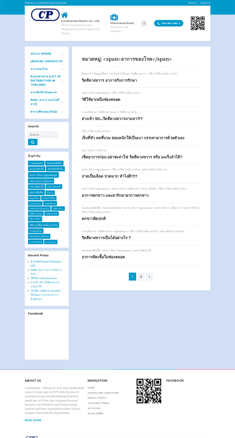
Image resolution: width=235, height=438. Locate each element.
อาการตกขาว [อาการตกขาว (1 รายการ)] (51, 235)
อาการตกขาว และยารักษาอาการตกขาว (115, 195)
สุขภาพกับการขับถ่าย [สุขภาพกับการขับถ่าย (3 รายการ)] (39, 229)
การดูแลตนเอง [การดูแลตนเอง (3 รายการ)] (36, 156)
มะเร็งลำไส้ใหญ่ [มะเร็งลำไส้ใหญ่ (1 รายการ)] (49, 191)
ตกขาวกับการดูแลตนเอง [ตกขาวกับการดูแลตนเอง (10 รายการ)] (43, 167)
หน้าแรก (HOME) (40, 53)
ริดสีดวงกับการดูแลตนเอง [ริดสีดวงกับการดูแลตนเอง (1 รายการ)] (39, 201)
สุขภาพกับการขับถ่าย (94, 150)
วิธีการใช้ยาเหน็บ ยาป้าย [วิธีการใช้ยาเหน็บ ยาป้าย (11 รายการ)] (43, 217)
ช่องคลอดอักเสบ (112, 207)
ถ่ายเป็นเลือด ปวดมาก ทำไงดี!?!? (109, 176)
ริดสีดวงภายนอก (107, 112)
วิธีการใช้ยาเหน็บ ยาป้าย (163, 73)
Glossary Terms (98, 395)
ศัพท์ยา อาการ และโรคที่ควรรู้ (44, 102)
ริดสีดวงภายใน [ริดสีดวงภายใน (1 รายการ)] (51, 206)
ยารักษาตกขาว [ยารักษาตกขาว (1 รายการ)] (35, 196)
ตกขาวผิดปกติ (94, 218)
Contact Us (205, 3)
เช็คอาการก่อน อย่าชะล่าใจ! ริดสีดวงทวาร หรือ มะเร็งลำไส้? (132, 157)
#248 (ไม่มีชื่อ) (95, 406)
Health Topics (97, 390)
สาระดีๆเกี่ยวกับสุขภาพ (43, 92)
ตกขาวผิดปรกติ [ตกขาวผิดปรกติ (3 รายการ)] (36, 179)
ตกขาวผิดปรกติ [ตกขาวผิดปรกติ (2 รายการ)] (54, 179)
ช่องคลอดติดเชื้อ (91, 207)
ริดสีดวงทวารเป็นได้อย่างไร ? (106, 237)
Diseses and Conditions (103, 385)
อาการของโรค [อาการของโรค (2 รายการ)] (36, 234)
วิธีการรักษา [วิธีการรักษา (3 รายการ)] (35, 211)
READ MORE (33, 413)
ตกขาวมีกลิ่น (148, 188)
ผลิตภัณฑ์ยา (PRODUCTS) (46, 61)
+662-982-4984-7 (168, 23)
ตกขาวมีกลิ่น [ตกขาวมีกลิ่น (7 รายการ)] (36, 185)
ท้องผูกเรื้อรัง (101, 73)
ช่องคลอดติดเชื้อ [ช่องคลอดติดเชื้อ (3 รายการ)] (54, 156)
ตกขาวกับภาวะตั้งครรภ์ (125, 188)
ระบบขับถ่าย (89, 112)
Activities (94, 401)
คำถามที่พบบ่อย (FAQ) (43, 111)
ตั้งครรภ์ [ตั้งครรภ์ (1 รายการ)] (50, 185)
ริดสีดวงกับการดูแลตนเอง (112, 231)
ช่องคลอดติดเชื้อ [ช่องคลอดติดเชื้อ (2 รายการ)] (37, 161)
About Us (192, 3)
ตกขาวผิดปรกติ (142, 250)
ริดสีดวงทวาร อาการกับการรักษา (109, 80)
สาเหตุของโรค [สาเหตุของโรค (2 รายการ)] (36, 223)
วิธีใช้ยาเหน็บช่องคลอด (101, 99)
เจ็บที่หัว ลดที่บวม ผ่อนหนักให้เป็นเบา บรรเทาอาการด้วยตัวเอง (133, 137)
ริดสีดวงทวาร (139, 73)
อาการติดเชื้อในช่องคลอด (103, 257)
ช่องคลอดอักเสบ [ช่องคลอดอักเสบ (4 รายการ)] (55, 161)
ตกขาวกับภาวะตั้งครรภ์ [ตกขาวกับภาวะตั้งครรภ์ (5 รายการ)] (41, 174)
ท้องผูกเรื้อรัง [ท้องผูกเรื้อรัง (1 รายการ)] (34, 191)
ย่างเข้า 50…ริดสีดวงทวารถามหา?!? (112, 118)
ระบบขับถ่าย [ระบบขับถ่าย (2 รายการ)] (50, 196)
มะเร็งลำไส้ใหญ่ (120, 73)
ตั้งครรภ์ (86, 73)
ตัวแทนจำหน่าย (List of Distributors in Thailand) (45, 80)
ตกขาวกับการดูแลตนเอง (96, 92)
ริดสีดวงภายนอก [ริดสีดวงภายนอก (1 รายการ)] (36, 206)
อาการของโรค (39, 69)
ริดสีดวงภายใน (128, 112)
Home (91, 380)
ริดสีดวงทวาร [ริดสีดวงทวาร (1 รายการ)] (58, 201)
